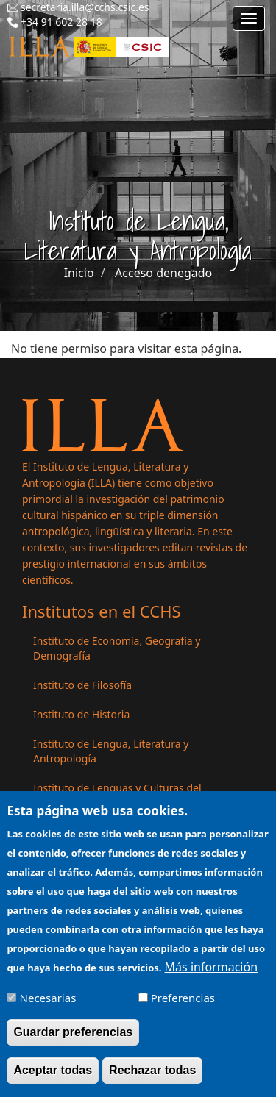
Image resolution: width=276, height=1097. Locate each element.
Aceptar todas (52, 1078)
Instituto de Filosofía (82, 685)
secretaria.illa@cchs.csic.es (85, 7)
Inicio (79, 273)
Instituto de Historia (81, 714)
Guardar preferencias (72, 1040)
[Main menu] (249, 18)
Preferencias (183, 1005)
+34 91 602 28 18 (61, 22)
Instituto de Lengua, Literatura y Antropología (110, 751)
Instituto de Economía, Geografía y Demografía (116, 648)
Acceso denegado (163, 273)
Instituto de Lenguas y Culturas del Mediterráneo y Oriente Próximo (117, 795)
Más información (211, 975)
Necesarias (48, 1005)
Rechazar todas (152, 1078)
